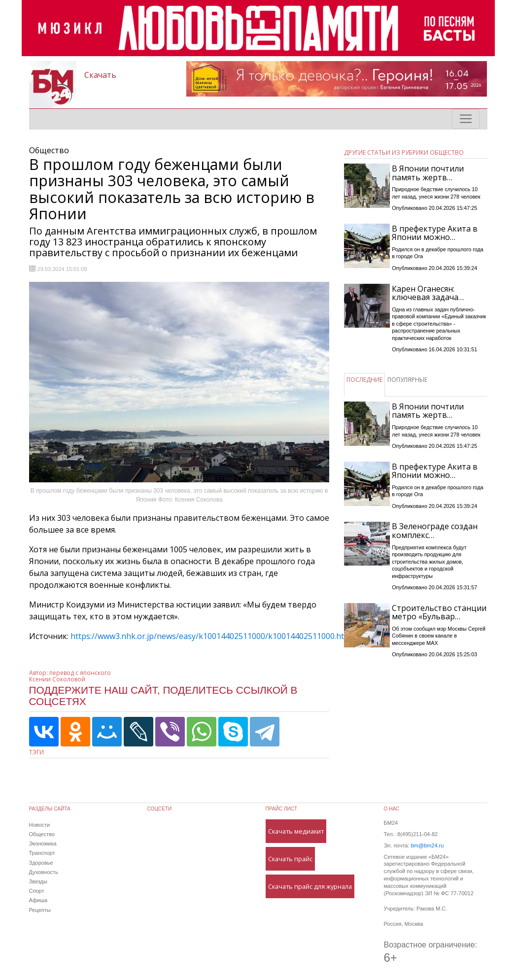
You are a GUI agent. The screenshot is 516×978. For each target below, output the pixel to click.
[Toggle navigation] (466, 119)
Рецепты (40, 910)
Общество (42, 834)
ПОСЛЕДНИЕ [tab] (364, 379)
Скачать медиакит (296, 831)
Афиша (38, 900)
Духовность (43, 872)
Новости (39, 825)
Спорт (36, 891)
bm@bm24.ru (427, 845)
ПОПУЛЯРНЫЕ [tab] (407, 379)
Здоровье (41, 863)
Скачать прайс (290, 858)
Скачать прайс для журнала (310, 886)
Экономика (43, 843)
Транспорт (42, 853)
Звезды (38, 881)
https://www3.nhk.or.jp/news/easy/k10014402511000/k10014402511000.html (211, 636)
